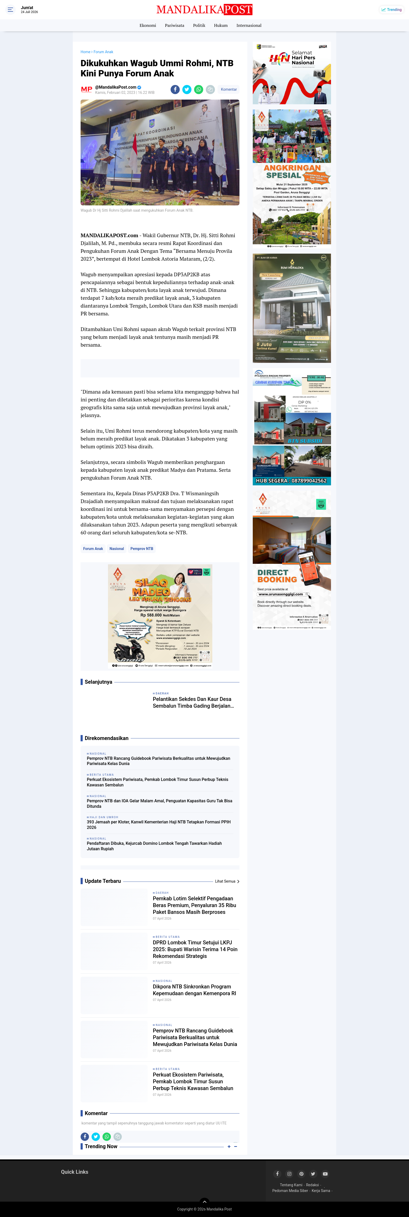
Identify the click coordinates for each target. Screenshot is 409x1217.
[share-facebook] (175, 89)
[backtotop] (204, 1203)
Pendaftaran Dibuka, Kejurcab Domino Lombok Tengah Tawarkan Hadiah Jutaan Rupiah (154, 846)
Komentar (228, 89)
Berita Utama (168, 936)
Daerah (162, 892)
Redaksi (312, 1185)
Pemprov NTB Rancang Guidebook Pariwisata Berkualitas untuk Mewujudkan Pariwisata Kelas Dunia (158, 761)
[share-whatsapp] (198, 89)
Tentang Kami (291, 1185)
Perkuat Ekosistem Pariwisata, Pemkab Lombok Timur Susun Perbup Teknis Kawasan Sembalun (157, 782)
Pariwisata (174, 25)
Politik (199, 25)
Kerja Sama (321, 1191)
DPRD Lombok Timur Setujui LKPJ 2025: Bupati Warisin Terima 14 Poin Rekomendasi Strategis (195, 949)
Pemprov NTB (141, 549)
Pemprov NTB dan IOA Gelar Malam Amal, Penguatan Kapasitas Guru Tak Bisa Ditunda (159, 803)
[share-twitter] (186, 89)
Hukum (221, 25)
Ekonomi (148, 25)
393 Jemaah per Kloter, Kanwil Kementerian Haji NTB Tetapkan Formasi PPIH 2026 (159, 825)
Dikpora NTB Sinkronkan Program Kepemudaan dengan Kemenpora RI (194, 989)
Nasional (117, 549)
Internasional (249, 25)
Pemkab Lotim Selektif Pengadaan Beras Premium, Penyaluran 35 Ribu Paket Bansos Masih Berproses (194, 905)
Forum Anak (93, 549)
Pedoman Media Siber (290, 1191)
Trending (394, 10)
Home (86, 52)
